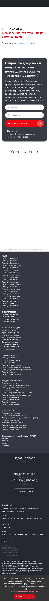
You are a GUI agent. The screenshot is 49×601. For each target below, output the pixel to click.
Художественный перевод (11, 337)
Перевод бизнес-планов (11, 404)
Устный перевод (8, 317)
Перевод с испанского (10, 273)
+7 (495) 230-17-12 (24, 480)
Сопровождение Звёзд (10, 420)
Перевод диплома (8, 363)
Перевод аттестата (9, 402)
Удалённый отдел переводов (12, 423)
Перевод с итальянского (11, 275)
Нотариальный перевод (10, 319)
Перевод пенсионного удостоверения (16, 367)
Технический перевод (10, 330)
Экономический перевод (11, 340)
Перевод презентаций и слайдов (14, 425)
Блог (4, 531)
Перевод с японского (10, 301)
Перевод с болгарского (10, 263)
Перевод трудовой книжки (12, 365)
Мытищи (5, 443)
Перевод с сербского (9, 287)
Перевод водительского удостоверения (16, 370)
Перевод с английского (10, 258)
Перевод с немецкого (10, 282)
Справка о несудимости (10, 430)
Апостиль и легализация (11, 413)
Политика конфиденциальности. (24, 591)
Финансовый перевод (10, 342)
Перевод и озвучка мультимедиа (14, 415)
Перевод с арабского (9, 261)
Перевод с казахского (10, 306)
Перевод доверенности (10, 397)
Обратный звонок (24, 491)
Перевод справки (8, 372)
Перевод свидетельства (11, 360)
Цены (4, 515)
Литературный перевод (10, 347)
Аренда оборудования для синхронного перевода (20, 418)
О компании (7, 505)
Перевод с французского (11, 296)
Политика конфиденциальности (10, 547)
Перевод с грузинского (10, 270)
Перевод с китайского (10, 277)
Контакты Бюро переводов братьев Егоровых (23, 534)
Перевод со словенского (11, 289)
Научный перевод (8, 349)
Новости (6, 527)
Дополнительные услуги (13, 512)
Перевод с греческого (10, 268)
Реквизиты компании (10, 555)
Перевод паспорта (9, 358)
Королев (5, 441)
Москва (5, 438)
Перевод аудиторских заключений (14, 427)
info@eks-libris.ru (24, 474)
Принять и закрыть (24, 596)
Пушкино (5, 445)
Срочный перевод (8, 321)
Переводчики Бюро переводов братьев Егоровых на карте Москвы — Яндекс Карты (25, 249)
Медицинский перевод (10, 335)
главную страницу (26, 43)
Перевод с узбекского (10, 303)
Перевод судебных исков (11, 400)
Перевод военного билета (11, 374)
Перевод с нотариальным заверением (20, 508)
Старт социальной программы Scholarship (22, 519)
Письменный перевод (10, 314)
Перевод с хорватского (10, 299)
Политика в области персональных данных (10, 551)
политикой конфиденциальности (21, 134)
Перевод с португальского (11, 284)
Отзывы (5, 524)
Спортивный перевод (10, 344)
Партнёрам (7, 541)
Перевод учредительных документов (15, 385)
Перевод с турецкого (9, 291)
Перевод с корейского (10, 280)
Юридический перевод (10, 333)
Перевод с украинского (10, 294)
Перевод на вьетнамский (11, 265)
